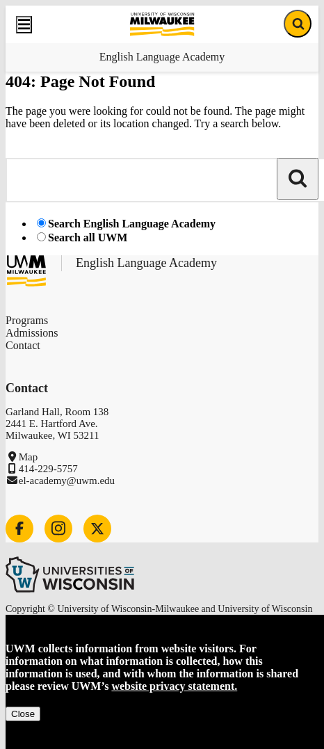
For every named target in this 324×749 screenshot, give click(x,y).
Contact (23, 345)
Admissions (32, 333)
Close (23, 714)
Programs (27, 320)
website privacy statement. (174, 686)
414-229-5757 (48, 468)
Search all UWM (87, 237)
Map (28, 456)
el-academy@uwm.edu (67, 480)
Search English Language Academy (132, 223)
